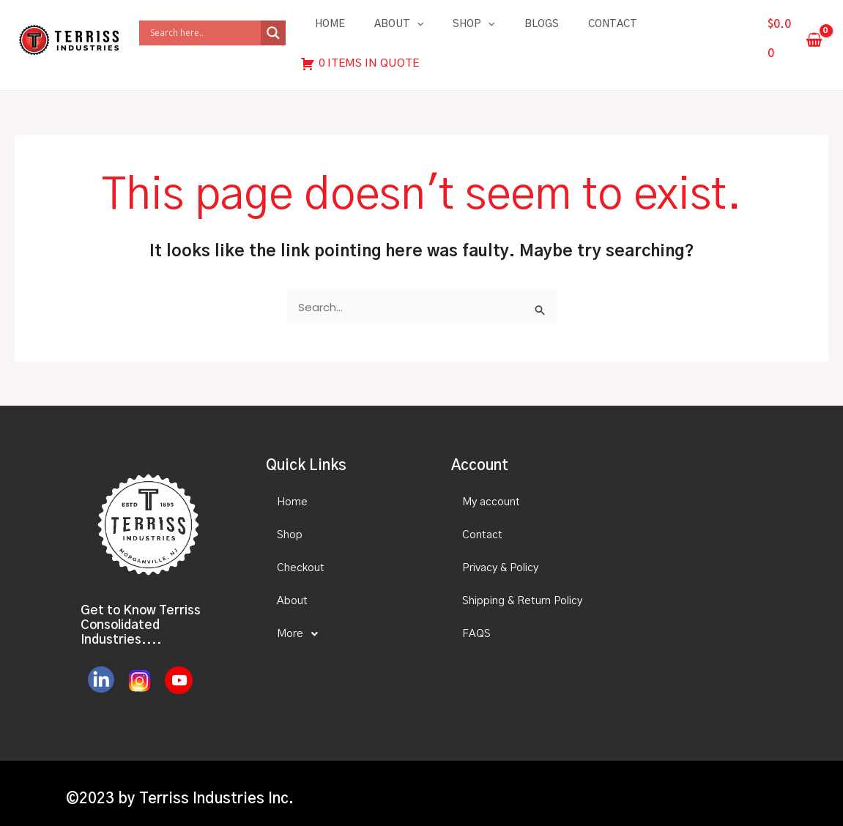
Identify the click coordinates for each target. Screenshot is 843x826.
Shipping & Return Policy (522, 589)
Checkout (300, 556)
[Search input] (203, 27)
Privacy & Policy (500, 556)
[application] (416, 24)
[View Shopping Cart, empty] (795, 34)
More (301, 623)
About (398, 24)
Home (330, 24)
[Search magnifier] (273, 27)
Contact (612, 24)
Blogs (541, 24)
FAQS (476, 622)
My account (491, 490)
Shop (473, 24)
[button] (346, 623)
